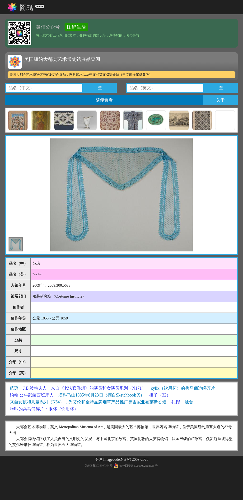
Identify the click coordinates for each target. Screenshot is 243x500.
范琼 (14, 388)
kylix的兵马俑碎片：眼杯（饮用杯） (44, 409)
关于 (220, 100)
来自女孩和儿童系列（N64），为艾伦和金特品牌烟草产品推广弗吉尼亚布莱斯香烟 (88, 402)
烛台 (189, 402)
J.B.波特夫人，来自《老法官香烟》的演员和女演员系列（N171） (84, 388)
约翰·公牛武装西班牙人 (32, 395)
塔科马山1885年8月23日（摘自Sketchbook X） (101, 395)
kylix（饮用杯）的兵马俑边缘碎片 (183, 388)
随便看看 (104, 100)
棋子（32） (160, 395)
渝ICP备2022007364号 (98, 465)
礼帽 (175, 402)
